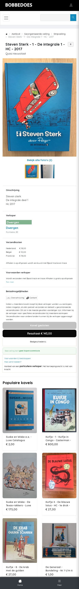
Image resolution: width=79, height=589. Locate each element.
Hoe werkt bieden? (12, 361)
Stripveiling (59, 33)
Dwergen (12, 228)
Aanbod (16, 33)
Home (20, 582)
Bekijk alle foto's (39, 160)
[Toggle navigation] (6, 18)
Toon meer (10, 282)
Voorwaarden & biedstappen (17, 358)
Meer (59, 582)
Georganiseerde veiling (37, 33)
